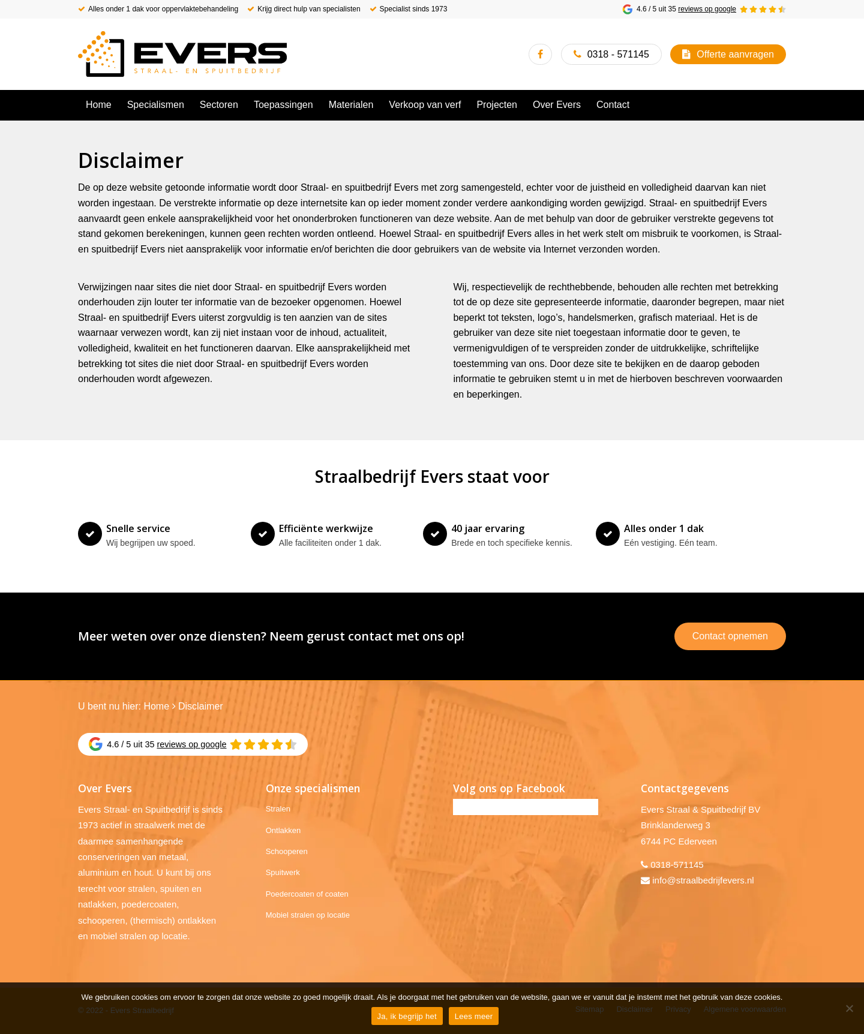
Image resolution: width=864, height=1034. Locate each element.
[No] (849, 1008)
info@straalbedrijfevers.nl (703, 880)
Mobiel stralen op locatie (308, 914)
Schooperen (287, 851)
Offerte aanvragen (735, 54)
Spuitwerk (283, 872)
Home (156, 706)
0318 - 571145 (618, 54)
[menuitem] (98, 105)
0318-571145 (676, 864)
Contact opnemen (730, 636)
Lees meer (474, 1016)
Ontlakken (283, 830)
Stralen (278, 808)
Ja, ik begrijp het (407, 1016)
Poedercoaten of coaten (307, 893)
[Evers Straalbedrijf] (182, 54)
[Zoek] (779, 105)
